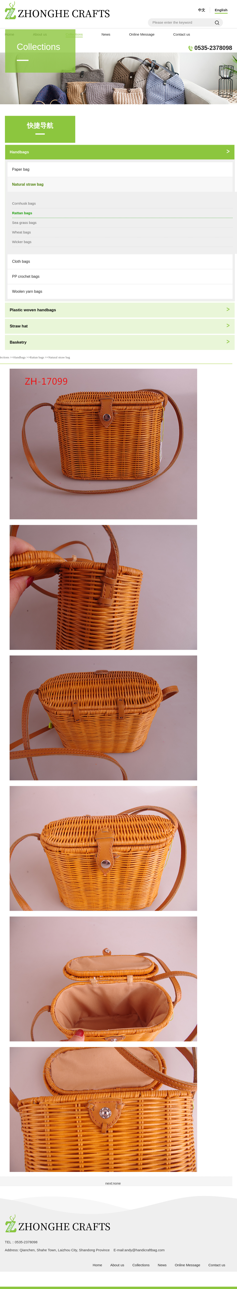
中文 (201, 10)
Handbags (19, 356)
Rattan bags (37, 356)
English (221, 10)
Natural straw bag (59, 356)
